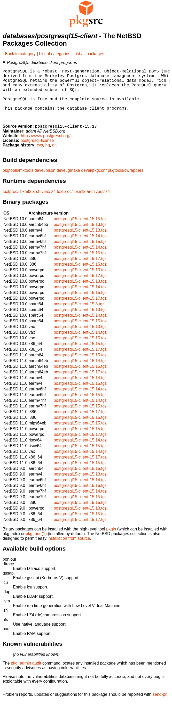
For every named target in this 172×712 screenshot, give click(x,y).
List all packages (89, 54)
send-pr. (160, 705)
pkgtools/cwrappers (125, 181)
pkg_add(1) (36, 545)
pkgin (111, 540)
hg (47, 156)
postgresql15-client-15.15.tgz (80, 230)
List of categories (54, 54)
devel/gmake (68, 181)
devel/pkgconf (94, 181)
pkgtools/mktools (18, 181)
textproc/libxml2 (17, 202)
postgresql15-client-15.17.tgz (80, 269)
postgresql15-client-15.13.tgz (80, 235)
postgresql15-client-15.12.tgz (80, 286)
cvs (40, 156)
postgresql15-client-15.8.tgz (79, 315)
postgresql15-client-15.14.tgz (80, 247)
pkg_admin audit (26, 674)
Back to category (20, 54)
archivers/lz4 (44, 202)
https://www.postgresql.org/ (46, 147)
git (54, 156)
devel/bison (45, 181)
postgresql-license (37, 151)
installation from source (69, 549)
